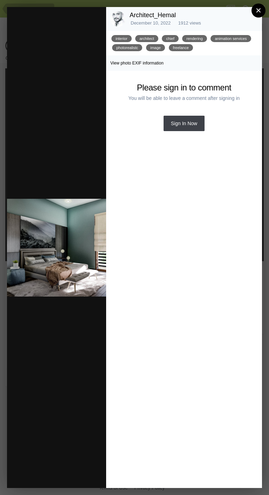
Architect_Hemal (153, 15)
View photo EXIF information (137, 63)
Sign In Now (184, 123)
